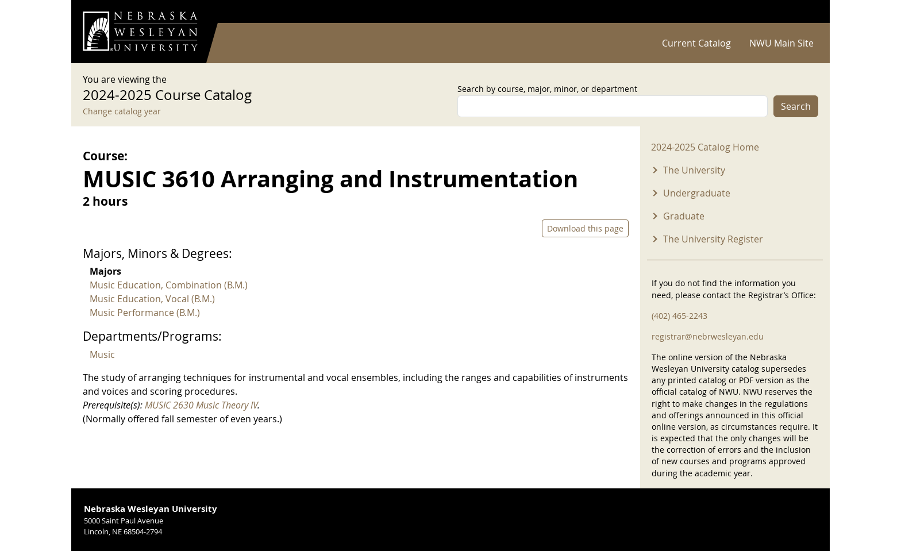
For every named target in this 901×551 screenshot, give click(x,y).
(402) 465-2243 (679, 315)
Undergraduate (696, 193)
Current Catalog (696, 43)
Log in (803, 11)
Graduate (683, 216)
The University (694, 170)
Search (796, 106)
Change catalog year (122, 111)
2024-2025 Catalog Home (705, 147)
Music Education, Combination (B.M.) (169, 285)
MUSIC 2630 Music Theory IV (201, 405)
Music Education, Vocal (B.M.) (152, 298)
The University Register (713, 239)
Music (102, 354)
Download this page (585, 228)
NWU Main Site (781, 43)
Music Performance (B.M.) (145, 312)
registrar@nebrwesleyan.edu (708, 336)
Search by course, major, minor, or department (547, 88)
